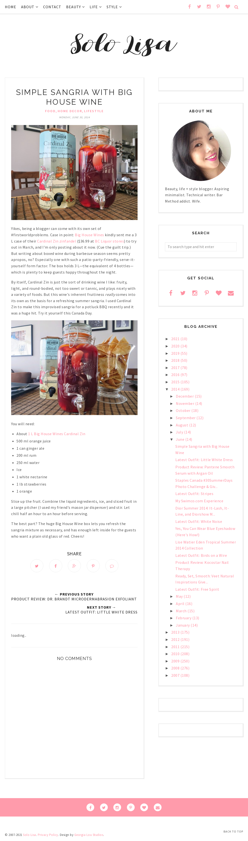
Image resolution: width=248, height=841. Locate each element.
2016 (175, 374)
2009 (175, 661)
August (182, 425)
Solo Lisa (29, 835)
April (180, 603)
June (180, 439)
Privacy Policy (48, 835)
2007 (175, 675)
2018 (175, 360)
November (185, 403)
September (186, 417)
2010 (175, 653)
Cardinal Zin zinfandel (56, 241)
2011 (175, 646)
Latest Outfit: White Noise (198, 521)
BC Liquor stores (109, 241)
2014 (175, 389)
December (185, 396)
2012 (175, 639)
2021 (175, 338)
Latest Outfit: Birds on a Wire (201, 555)
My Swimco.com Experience (199, 500)
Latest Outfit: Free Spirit (197, 589)
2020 (175, 346)
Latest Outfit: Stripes (194, 493)
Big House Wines (89, 234)
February (184, 617)
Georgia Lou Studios (88, 835)
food (50, 111)
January (183, 625)
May (180, 596)
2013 (175, 632)
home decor (70, 111)
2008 (175, 668)
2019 (175, 353)
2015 (175, 381)
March (181, 610)
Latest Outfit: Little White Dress (204, 459)
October (183, 410)
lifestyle (94, 111)
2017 (175, 367)
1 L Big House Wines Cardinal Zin (56, 433)
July (180, 432)
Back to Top (233, 831)
